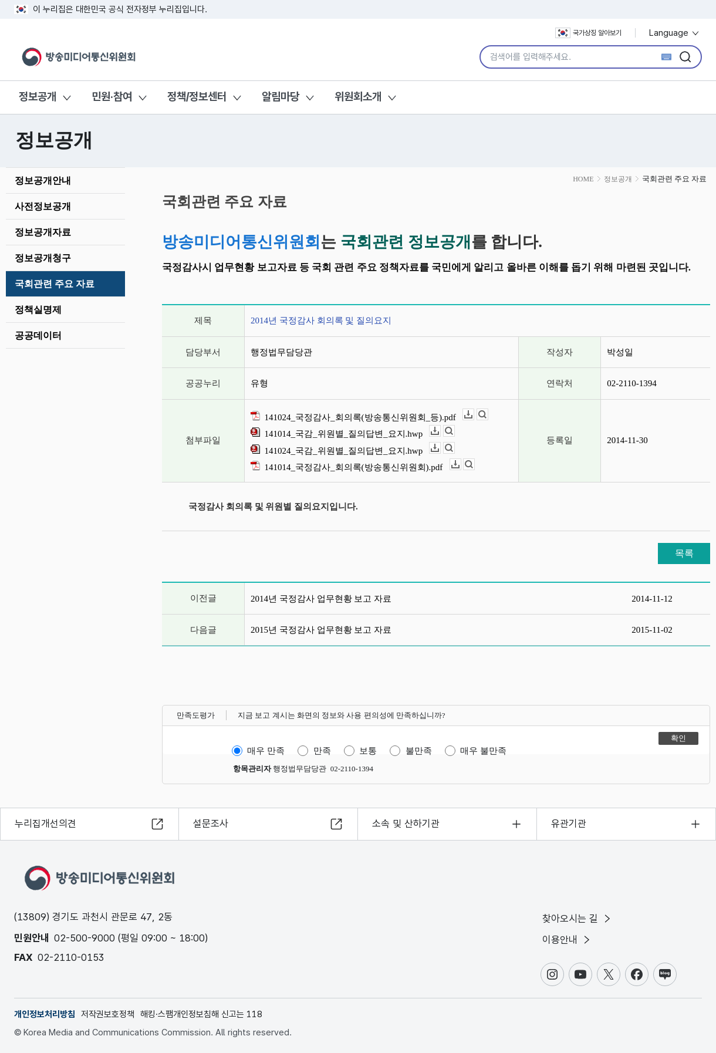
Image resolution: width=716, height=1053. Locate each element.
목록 (684, 553)
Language (674, 33)
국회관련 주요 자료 (54, 284)
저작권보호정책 (107, 1014)
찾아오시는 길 (577, 918)
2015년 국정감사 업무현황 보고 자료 (321, 630)
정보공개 (37, 96)
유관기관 (568, 823)
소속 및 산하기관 (406, 823)
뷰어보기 (474, 464)
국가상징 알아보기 (588, 33)
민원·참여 (112, 96)
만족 (322, 750)
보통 (368, 750)
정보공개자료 (43, 232)
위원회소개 (358, 96)
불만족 (419, 750)
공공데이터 (38, 335)
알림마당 (280, 96)
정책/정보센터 (197, 96)
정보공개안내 (43, 180)
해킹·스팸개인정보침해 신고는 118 (201, 1014)
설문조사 (210, 823)
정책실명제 (38, 310)
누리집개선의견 (45, 823)
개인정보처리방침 (44, 1014)
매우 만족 (266, 750)
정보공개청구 (43, 258)
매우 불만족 (483, 750)
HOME (583, 179)
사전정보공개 (43, 206)
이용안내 (567, 940)
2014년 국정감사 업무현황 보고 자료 (321, 598)
